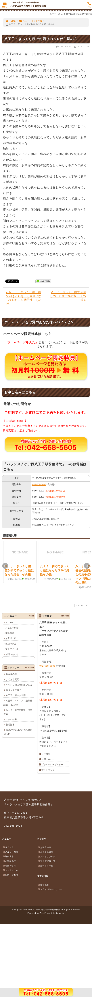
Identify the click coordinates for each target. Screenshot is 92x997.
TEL (89, 5)
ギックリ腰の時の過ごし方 (19, 684)
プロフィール (11, 649)
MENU (4, 5)
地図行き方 (10, 643)
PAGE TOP (81, 605)
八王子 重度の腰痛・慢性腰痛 (17, 712)
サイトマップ (48, 770)
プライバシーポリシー (52, 764)
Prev (5, 566)
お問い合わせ (11, 654)
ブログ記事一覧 (46, 861)
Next (87, 566)
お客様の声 (10, 638)
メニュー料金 (11, 628)
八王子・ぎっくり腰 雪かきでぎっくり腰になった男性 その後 (19, 570)
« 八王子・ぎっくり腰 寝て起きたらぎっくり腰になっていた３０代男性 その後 (23, 298)
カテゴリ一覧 (45, 865)
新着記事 (10, 724)
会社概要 (45, 754)
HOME (10, 21)
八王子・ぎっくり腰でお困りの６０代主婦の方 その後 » (68, 296)
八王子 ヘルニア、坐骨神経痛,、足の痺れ (17, 702)
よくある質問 (12, 679)
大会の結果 (11, 719)
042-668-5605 (39, 484)
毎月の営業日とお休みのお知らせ (17, 732)
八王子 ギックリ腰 (30, 21)
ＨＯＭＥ (9, 622)
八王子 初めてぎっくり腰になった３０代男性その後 (54, 570)
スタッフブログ (13, 690)
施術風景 (9, 633)
